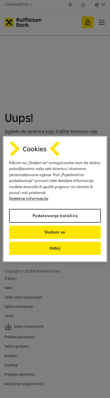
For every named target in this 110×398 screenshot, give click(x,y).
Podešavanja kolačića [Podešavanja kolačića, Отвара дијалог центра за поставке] (55, 215)
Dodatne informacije (28, 198)
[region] (55, 199)
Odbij (55, 248)
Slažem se (55, 232)
